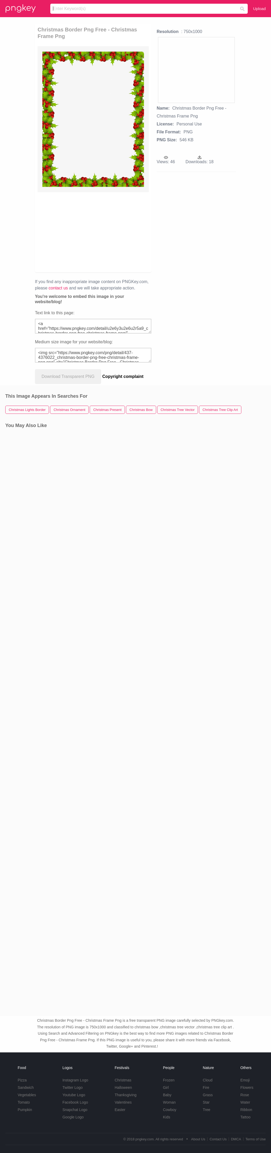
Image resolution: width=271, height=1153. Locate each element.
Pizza (22, 1080)
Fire (206, 1087)
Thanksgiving (126, 1095)
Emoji (245, 1080)
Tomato (24, 1102)
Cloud (208, 1080)
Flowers (246, 1087)
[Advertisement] (93, 232)
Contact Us (218, 1139)
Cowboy (170, 1110)
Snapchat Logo (74, 1110)
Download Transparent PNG (68, 376)
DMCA (236, 1139)
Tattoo (245, 1117)
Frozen (169, 1080)
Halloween (123, 1087)
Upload (259, 8)
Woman (169, 1102)
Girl (166, 1087)
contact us (58, 288)
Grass (208, 1095)
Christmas (123, 1080)
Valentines (123, 1102)
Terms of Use (255, 1139)
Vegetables (27, 1095)
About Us (198, 1139)
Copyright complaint (123, 376)
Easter (120, 1110)
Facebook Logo (75, 1102)
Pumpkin (25, 1110)
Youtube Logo (73, 1095)
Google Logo (73, 1117)
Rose (244, 1095)
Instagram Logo (75, 1080)
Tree (206, 1110)
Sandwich (26, 1087)
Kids (166, 1117)
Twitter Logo (72, 1087)
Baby (167, 1095)
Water (245, 1102)
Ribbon (246, 1110)
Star (206, 1102)
